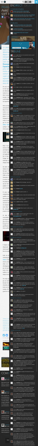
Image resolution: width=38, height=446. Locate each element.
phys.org (24, 285)
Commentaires (17, 9)
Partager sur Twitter (4, 335)
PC (3, 337)
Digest (29, 5)
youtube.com (16, 106)
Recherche (23, 2)
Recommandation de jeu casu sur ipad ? (20, 32)
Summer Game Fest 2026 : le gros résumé (21, 11)
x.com (23, 328)
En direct (16, 5)
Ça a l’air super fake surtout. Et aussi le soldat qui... (22, 12)
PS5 (5, 337)
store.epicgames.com (17, 216)
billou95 (7, 16)
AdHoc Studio (6, 124)
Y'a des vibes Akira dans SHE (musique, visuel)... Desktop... (23, 15)
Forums (14, 23)
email (7, 17)
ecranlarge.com (23, 248)
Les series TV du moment (18, 28)
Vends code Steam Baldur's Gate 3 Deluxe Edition (22, 25)
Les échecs (15, 33)
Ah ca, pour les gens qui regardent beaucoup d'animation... (23, 29)
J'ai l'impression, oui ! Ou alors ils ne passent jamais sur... (23, 26)
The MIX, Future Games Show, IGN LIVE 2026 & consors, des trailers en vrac (24, 18)
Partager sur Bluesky (7, 335)
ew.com (21, 188)
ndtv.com (22, 289)
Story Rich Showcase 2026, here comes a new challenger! (24, 14)
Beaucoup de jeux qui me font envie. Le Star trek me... (22, 19)
